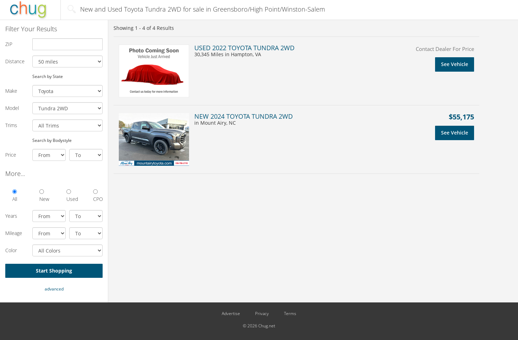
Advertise (231, 313)
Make (11, 90)
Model (12, 108)
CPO (98, 195)
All (14, 195)
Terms (290, 313)
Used (71, 195)
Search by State (47, 76)
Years (11, 215)
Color (11, 250)
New (44, 195)
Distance (15, 61)
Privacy (262, 313)
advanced (54, 289)
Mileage (13, 233)
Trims (11, 125)
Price (10, 154)
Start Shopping (54, 270)
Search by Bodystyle (52, 140)
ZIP (8, 44)
